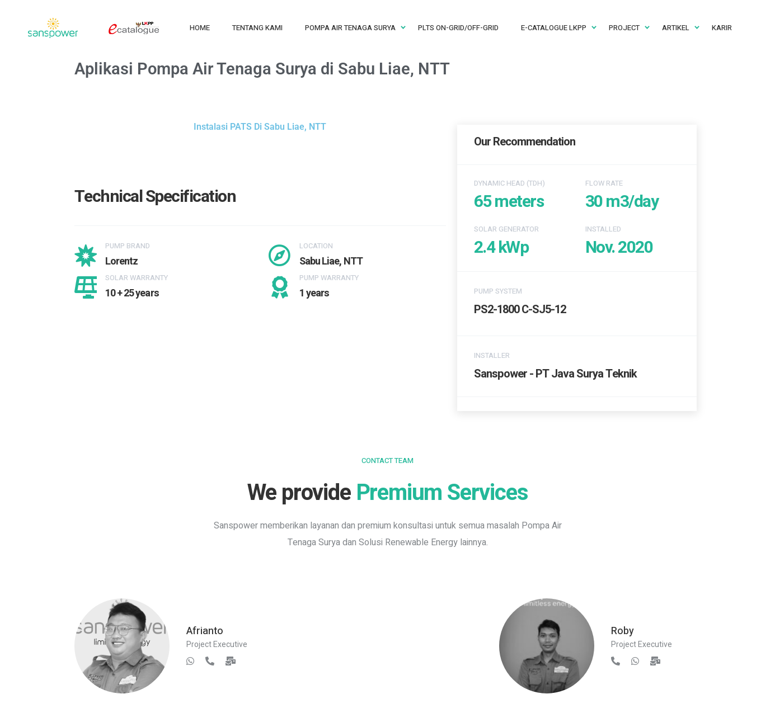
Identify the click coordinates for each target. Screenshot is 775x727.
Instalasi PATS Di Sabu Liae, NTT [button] (260, 126)
